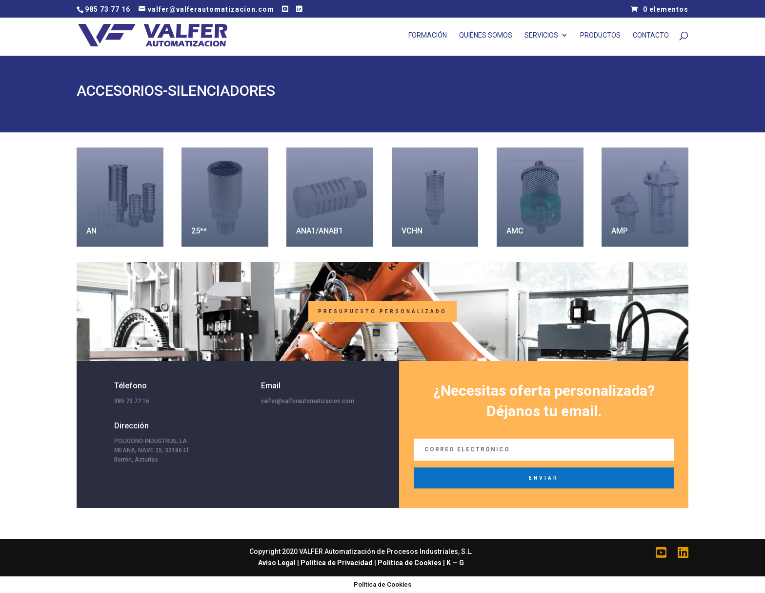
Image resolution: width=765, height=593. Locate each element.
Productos (600, 35)
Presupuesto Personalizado (382, 311)
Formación (427, 35)
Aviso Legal (277, 563)
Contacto (651, 35)
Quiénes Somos (485, 35)
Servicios (541, 35)
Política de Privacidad (337, 563)
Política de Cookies (410, 563)
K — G (455, 563)
